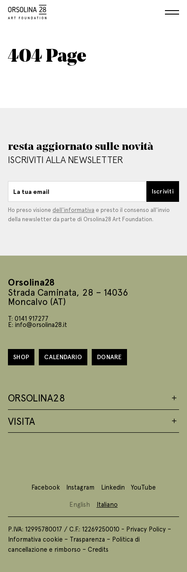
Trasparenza (87, 539)
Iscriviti (163, 191)
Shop (21, 357)
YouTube (143, 487)
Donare (109, 357)
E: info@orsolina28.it (37, 324)
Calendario (63, 357)
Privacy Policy (146, 528)
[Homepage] (27, 10)
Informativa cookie (35, 539)
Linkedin (113, 487)
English (79, 504)
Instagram (80, 487)
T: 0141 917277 (28, 318)
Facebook (45, 487)
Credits (98, 549)
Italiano (107, 504)
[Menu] (172, 12)
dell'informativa (73, 209)
